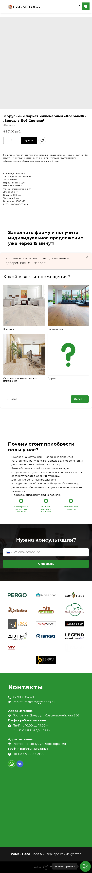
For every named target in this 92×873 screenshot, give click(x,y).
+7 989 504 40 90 (25, 697)
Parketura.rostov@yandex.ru (34, 702)
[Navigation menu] (85, 6)
